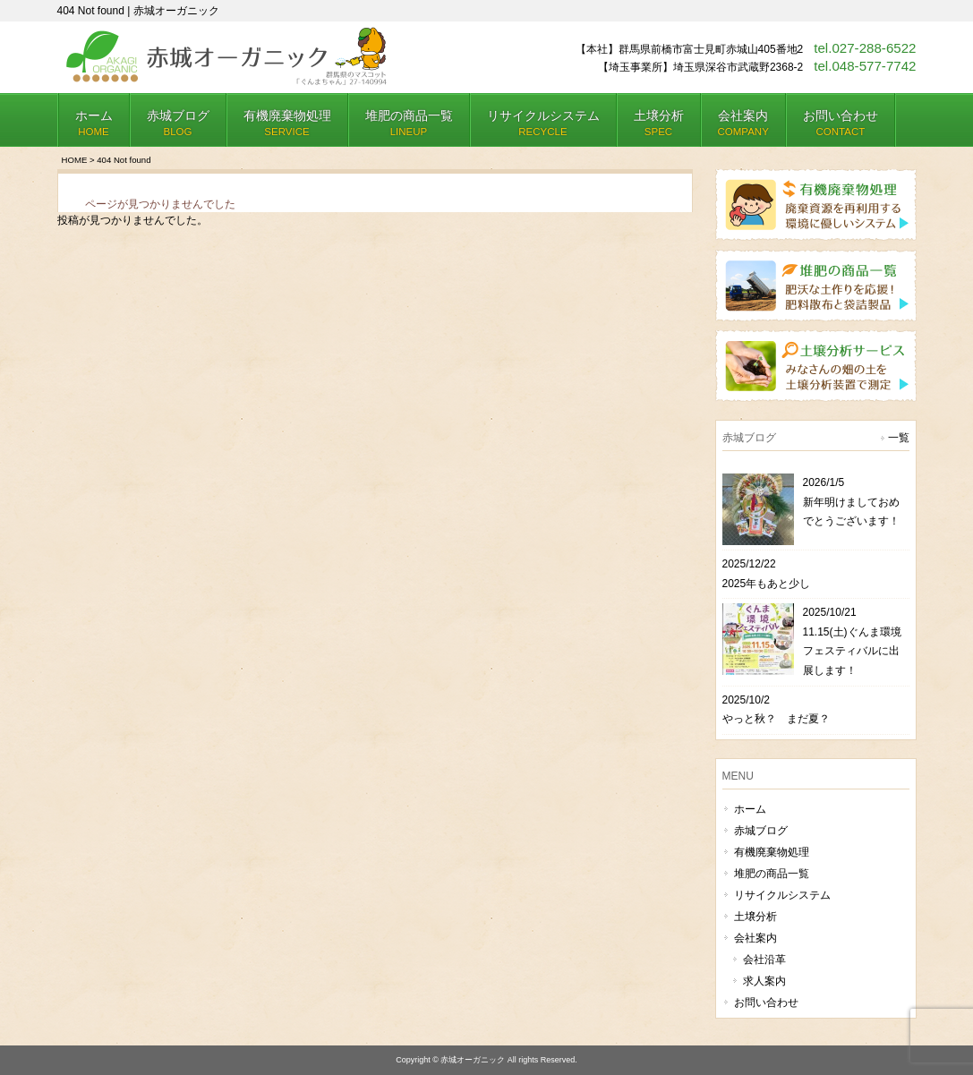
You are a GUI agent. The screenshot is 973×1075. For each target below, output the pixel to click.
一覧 (898, 437)
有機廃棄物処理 (771, 852)
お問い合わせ (766, 1002)
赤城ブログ (761, 830)
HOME (75, 160)
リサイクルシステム (782, 895)
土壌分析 (755, 916)
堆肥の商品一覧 (771, 873)
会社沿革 (764, 959)
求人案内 (764, 981)
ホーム (750, 809)
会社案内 (755, 938)
